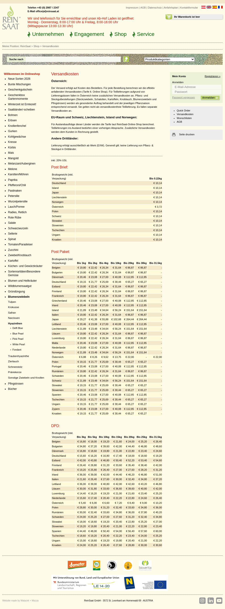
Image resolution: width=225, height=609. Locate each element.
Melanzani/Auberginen (21, 163)
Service (146, 34)
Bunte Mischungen (19, 84)
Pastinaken (15, 190)
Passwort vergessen (183, 97)
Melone (12, 169)
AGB (143, 7)
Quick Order (183, 110)
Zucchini (13, 250)
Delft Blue (17, 328)
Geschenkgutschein (20, 89)
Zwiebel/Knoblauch (19, 255)
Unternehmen (48, 34)
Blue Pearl (17, 333)
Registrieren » (212, 76)
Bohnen (12, 115)
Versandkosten (185, 114)
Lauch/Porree (16, 206)
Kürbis (12, 147)
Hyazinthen (15, 323)
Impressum (132, 7)
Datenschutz (155, 7)
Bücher (12, 389)
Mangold (13, 158)
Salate (12, 222)
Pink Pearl (17, 339)
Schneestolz (15, 366)
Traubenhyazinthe (18, 356)
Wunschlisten (184, 118)
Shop (120, 34)
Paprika (12, 179)
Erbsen (12, 120)
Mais (11, 152)
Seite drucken (186, 134)
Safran (12, 312)
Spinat (12, 239)
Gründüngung (16, 291)
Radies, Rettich (17, 212)
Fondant (16, 349)
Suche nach (16, 59)
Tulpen (12, 301)
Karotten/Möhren (18, 174)
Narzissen (14, 318)
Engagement (89, 34)
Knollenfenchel (17, 125)
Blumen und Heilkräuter (22, 280)
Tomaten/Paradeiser (20, 244)
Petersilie (13, 196)
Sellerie (12, 233)
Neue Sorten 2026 (19, 78)
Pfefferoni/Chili (17, 185)
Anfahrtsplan (171, 7)
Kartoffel (13, 260)
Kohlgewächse (17, 136)
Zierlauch (13, 361)
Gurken (12, 131)
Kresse (12, 142)
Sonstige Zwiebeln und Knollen (26, 377)
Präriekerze (15, 372)
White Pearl (18, 344)
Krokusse (13, 307)
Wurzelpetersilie (18, 201)
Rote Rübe (14, 217)
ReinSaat (25, 46)
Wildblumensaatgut (19, 286)
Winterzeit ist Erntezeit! (22, 104)
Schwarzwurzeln (18, 228)
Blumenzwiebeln (19, 296)
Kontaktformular (189, 7)
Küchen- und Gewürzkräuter (25, 266)
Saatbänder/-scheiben (21, 109)
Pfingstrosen (15, 383)
